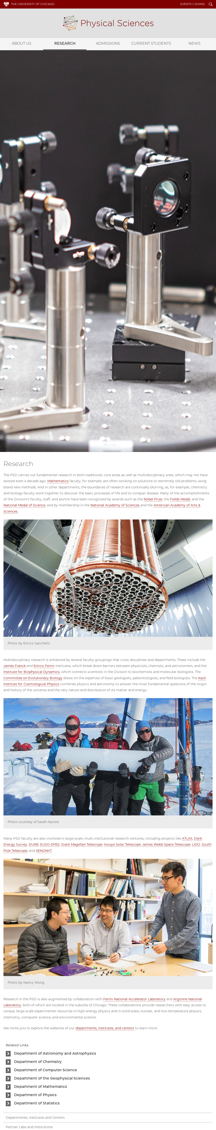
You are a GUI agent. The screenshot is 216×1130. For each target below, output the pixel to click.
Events (186, 4)
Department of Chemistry (38, 1061)
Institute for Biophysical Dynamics (31, 672)
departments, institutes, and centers (105, 1028)
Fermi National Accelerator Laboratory (134, 999)
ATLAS (187, 838)
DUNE (34, 844)
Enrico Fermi (44, 666)
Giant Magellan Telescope (81, 844)
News (195, 43)
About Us (21, 43)
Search (211, 4)
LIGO (196, 844)
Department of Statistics (37, 1103)
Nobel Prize (153, 499)
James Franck (14, 666)
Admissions (108, 43)
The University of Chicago (32, 4)
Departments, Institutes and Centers (35, 1117)
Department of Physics (35, 1095)
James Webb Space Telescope (166, 844)
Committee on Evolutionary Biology (32, 678)
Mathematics (58, 481)
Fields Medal (180, 499)
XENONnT (44, 851)
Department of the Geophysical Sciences (52, 1078)
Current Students (151, 43)
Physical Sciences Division (108, 23)
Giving (200, 4)
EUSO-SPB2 (50, 844)
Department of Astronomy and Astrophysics (55, 1053)
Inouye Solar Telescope (122, 844)
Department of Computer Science (45, 1070)
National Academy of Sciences (115, 505)
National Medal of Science (24, 505)
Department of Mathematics (40, 1086)
